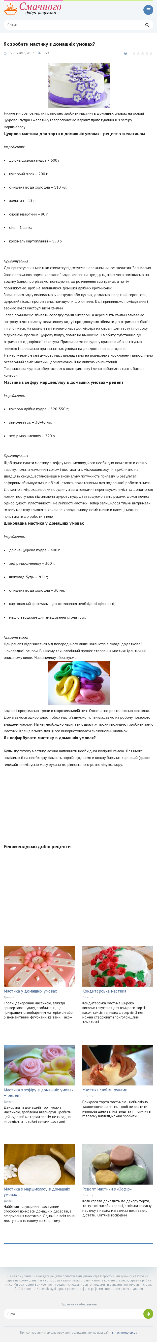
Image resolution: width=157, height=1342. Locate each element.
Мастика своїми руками (104, 1090)
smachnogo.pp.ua (124, 1332)
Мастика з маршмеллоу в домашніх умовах (37, 1191)
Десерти (9, 997)
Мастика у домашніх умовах (30, 991)
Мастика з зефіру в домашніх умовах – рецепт (39, 1092)
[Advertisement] (78, 802)
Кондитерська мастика (104, 991)
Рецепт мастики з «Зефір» (107, 1189)
